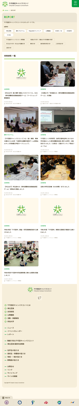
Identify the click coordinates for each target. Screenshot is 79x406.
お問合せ (10, 366)
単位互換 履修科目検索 (15, 344)
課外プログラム (20, 31)
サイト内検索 (12, 376)
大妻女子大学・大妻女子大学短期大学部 (41, 39)
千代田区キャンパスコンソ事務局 (15, 39)
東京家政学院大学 (45, 43)
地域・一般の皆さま (14, 357)
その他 (9, 35)
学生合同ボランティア (35, 31)
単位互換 (8, 31)
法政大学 (8, 48)
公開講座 (48, 31)
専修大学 (32, 43)
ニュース (10, 327)
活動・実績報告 (13, 318)
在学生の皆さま (13, 350)
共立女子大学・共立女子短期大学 (15, 43)
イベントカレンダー (14, 331)
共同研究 (69, 31)
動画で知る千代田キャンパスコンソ (20, 340)
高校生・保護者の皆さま (16, 353)
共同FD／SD (58, 31)
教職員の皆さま (13, 360)
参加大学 (10, 321)
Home (6, 10)
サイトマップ (12, 373)
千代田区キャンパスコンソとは (18, 305)
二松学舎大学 (59, 43)
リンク (9, 369)
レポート (10, 334)
